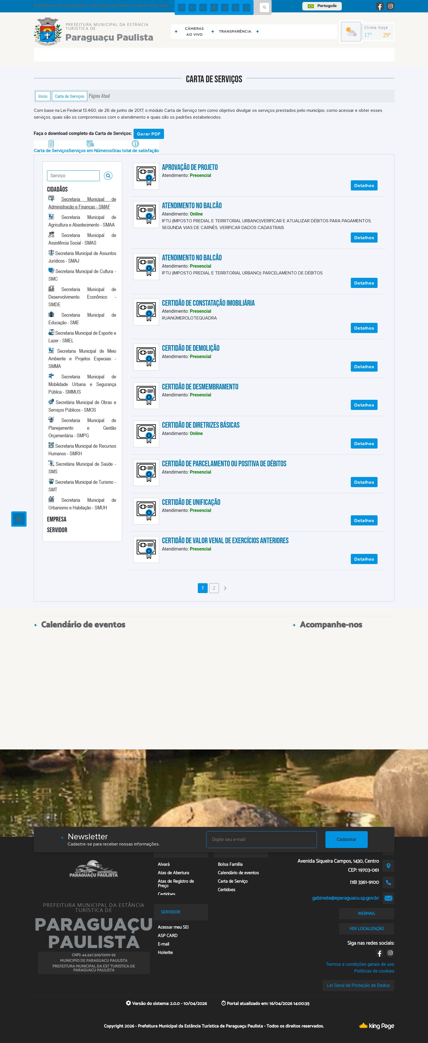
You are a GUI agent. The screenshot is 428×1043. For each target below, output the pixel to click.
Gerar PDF (149, 133)
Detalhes (364, 185)
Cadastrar (346, 839)
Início (42, 96)
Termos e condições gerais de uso (360, 964)
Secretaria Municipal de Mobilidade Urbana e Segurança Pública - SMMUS (82, 384)
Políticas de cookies (374, 971)
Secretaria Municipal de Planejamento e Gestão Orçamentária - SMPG (82, 427)
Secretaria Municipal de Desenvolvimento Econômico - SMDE (82, 296)
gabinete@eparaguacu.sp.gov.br (345, 898)
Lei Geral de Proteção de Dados (358, 985)
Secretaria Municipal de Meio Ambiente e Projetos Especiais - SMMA (82, 358)
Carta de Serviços (69, 96)
